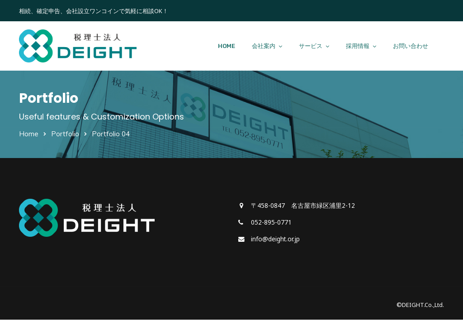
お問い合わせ (410, 46)
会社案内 (263, 46)
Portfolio (65, 133)
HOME (226, 46)
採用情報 (357, 46)
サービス (310, 46)
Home (28, 133)
